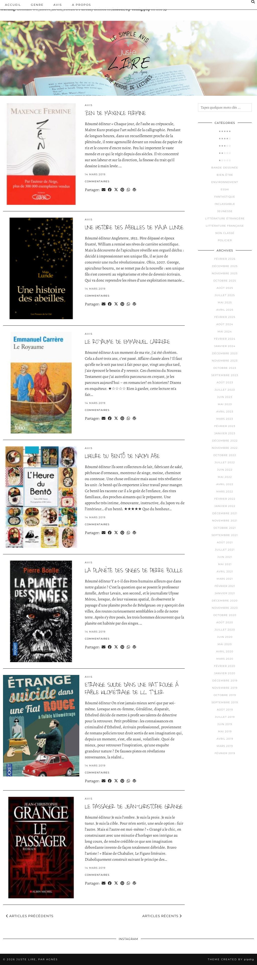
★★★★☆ (225, 138)
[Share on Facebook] (110, 190)
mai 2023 (225, 404)
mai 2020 (225, 644)
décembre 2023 (225, 353)
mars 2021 (225, 578)
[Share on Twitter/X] (116, 190)
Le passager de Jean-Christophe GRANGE (133, 806)
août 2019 (225, 709)
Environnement (224, 182)
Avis (57, 5)
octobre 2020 (224, 615)
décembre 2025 (225, 266)
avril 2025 (224, 309)
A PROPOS (81, 5)
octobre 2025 (224, 280)
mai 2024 (225, 331)
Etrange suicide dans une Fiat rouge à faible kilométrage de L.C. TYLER (131, 688)
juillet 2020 (225, 629)
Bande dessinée (224, 167)
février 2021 (225, 586)
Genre (37, 5)
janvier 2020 (224, 673)
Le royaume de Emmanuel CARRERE (127, 341)
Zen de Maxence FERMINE (115, 113)
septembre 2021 (225, 535)
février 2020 (224, 666)
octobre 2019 (225, 695)
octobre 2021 (225, 528)
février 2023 (224, 426)
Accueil (13, 5)
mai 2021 (225, 564)
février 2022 (224, 498)
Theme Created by (231, 959)
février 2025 (224, 317)
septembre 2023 (224, 375)
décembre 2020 (225, 600)
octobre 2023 (224, 368)
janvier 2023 (224, 433)
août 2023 (225, 382)
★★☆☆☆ (225, 153)
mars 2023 (224, 418)
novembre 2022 (225, 448)
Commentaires (97, 181)
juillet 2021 (225, 549)
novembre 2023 (225, 360)
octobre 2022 (224, 455)
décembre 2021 (224, 513)
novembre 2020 (225, 607)
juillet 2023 (225, 389)
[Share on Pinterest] (122, 190)
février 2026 (224, 258)
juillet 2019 (225, 717)
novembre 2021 (224, 520)
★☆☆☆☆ (225, 160)
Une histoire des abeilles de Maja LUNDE (134, 227)
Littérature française (225, 225)
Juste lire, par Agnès (37, 959)
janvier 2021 (225, 593)
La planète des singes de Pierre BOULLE (133, 570)
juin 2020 (225, 637)
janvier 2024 (224, 346)
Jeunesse (225, 211)
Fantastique (224, 196)
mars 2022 (224, 491)
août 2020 (224, 622)
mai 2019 (225, 731)
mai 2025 (225, 302)
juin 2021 (224, 557)
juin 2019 (224, 724)
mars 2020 (224, 658)
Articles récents (162, 916)
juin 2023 (224, 397)
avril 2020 (224, 651)
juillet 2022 (225, 462)
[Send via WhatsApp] (128, 190)
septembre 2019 (225, 702)
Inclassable (225, 204)
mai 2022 (225, 477)
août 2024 (224, 324)
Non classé (224, 233)
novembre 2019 (224, 687)
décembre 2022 (225, 440)
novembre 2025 (225, 273)
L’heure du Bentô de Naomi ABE (122, 456)
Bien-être (225, 175)
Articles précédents (29, 916)
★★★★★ (225, 131)
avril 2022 (224, 484)
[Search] (253, 2)
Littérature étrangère (225, 218)
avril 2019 (225, 738)
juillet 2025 (225, 295)
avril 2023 (224, 411)
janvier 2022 (224, 506)
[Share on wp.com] (134, 190)
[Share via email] (103, 190)
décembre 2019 (224, 680)
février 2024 (224, 338)
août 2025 (225, 288)
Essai (225, 189)
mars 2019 (225, 746)
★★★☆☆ (225, 145)
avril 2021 (225, 571)
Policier (225, 240)
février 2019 (225, 753)
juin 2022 (224, 469)
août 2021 (225, 542)
